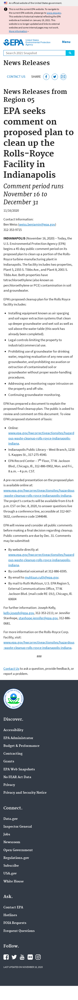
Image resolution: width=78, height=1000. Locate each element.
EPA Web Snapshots (19, 769)
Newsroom (11, 842)
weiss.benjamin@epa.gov (37, 224)
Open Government (18, 850)
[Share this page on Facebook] (46, 77)
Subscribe (11, 866)
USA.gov (10, 873)
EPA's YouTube (22, 957)
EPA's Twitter (14, 957)
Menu (66, 41)
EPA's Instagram (38, 957)
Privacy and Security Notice (25, 793)
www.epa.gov (54, 12)
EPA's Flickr (30, 957)
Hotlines (10, 915)
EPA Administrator (18, 738)
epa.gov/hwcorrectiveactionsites (39, 433)
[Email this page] (63, 77)
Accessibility (13, 730)
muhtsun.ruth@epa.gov (41, 577)
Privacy (9, 785)
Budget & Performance (21, 746)
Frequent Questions (19, 931)
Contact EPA (13, 907)
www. (12, 433)
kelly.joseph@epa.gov (18, 613)
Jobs (6, 834)
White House (13, 881)
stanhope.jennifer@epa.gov (38, 618)
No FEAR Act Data (17, 777)
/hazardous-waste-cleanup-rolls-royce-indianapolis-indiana (41, 438)
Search (70, 53)
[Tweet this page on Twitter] (55, 77)
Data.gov (10, 819)
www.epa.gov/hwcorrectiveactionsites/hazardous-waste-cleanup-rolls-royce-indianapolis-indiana (41, 559)
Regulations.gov (16, 858)
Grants (8, 761)
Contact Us (16, 76)
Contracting (12, 754)
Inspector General (17, 827)
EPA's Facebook (6, 957)
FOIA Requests (14, 923)
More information (18, 31)
